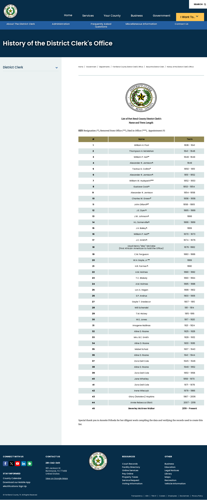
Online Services (130, 470)
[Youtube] (18, 465)
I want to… (186, 16)
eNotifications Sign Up (15, 486)
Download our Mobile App (16, 482)
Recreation (170, 480)
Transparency (137, 496)
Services (72, 16)
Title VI (153, 496)
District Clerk (31, 67)
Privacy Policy (197, 496)
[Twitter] (12, 465)
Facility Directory (131, 467)
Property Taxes (130, 477)
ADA (147, 496)
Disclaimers (184, 496)
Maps (168, 477)
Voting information (132, 483)
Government (157, 16)
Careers (162, 496)
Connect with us (13, 456)
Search (198, 4)
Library (168, 473)
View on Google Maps (57, 478)
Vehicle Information (175, 483)
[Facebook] (6, 465)
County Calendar (12, 478)
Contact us (53, 456)
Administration (62, 25)
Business (128, 16)
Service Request (130, 480)
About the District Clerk (22, 25)
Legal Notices (172, 470)
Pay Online (127, 473)
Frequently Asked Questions (102, 25)
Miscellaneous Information (142, 25)
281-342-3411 (53, 463)
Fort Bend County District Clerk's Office (128, 67)
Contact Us (182, 25)
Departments (104, 67)
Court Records (130, 464)
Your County (100, 16)
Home (49, 16)
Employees (172, 496)
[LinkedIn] (24, 465)
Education (170, 467)
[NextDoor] (30, 465)
